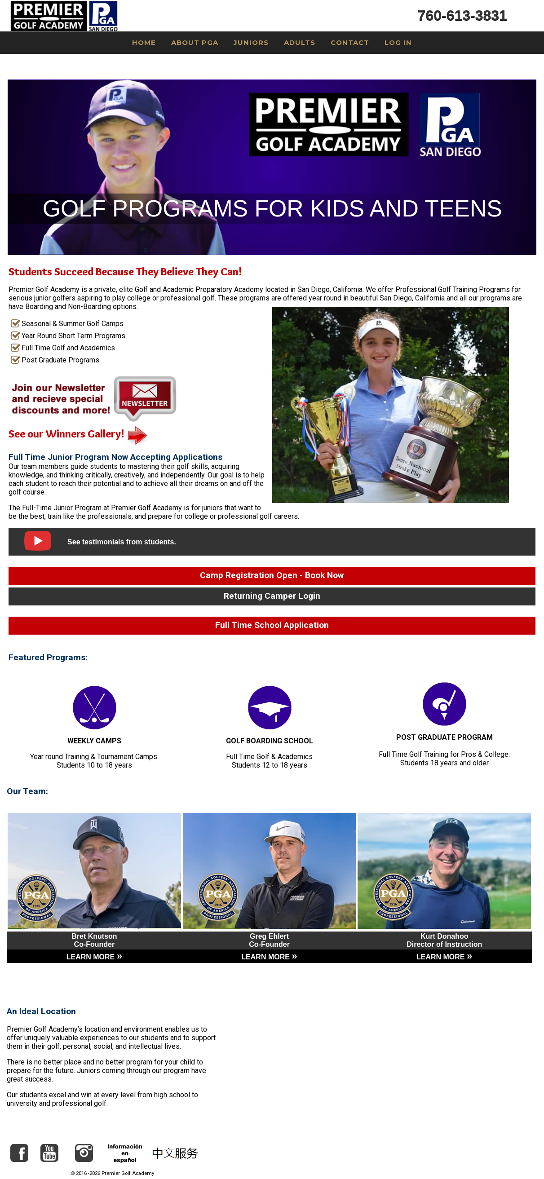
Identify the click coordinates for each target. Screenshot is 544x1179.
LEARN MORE (94, 957)
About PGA (194, 42)
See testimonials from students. (121, 542)
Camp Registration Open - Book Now (272, 575)
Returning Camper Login (272, 596)
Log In (398, 42)
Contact (350, 42)
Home (144, 42)
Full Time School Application (272, 625)
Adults (299, 42)
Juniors (251, 42)
